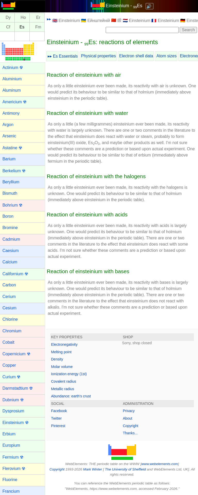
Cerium (10, 296)
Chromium (13, 331)
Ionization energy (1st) (70, 374)
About (128, 418)
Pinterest (59, 426)
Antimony (12, 113)
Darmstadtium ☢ (19, 388)
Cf (9, 27)
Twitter (57, 418)
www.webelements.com (160, 464)
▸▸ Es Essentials (64, 56)
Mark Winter (93, 469)
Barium (10, 159)
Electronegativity (65, 344)
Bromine (11, 227)
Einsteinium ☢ (17, 422)
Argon (9, 124)
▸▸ (50, 19)
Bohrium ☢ (14, 205)
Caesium (12, 250)
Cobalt (9, 342)
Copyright (131, 426)
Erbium (10, 434)
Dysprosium (14, 411)
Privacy (129, 411)
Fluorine (11, 479)
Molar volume (63, 367)
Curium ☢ (13, 377)
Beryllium (12, 182)
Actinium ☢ (14, 67)
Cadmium (12, 239)
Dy (9, 17)
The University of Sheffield (126, 469)
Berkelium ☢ (15, 171)
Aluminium (13, 79)
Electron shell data (137, 56)
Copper (10, 365)
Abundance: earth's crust (72, 396)
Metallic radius (63, 389)
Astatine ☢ (13, 148)
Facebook (60, 411)
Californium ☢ (16, 274)
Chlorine (11, 319)
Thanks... (130, 433)
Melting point (62, 352)
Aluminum (13, 90)
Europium (12, 445)
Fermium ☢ (14, 457)
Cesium (11, 308)
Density (58, 359)
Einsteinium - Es (124, 5)
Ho (24, 17)
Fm (40, 27)
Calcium (11, 262)
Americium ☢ (16, 102)
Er (39, 17)
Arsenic (10, 136)
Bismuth (11, 193)
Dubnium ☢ (14, 400)
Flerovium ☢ (15, 468)
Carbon (10, 285)
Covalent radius (64, 381)
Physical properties (99, 56)
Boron (9, 216)
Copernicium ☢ (17, 354)
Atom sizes (168, 56)
